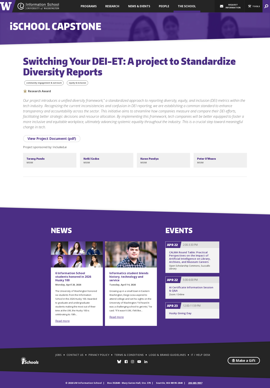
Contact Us (75, 354)
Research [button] (112, 6)
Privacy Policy (98, 354)
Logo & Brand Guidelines (167, 354)
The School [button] (187, 6)
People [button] (164, 6)
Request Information (230, 6)
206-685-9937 (195, 382)
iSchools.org (29, 360)
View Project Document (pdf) (51, 138)
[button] (253, 6)
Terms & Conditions (129, 354)
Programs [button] (89, 6)
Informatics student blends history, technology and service (128, 276)
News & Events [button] (139, 6)
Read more (62, 321)
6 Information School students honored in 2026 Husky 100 (73, 276)
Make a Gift (243, 360)
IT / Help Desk (200, 354)
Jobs (58, 354)
